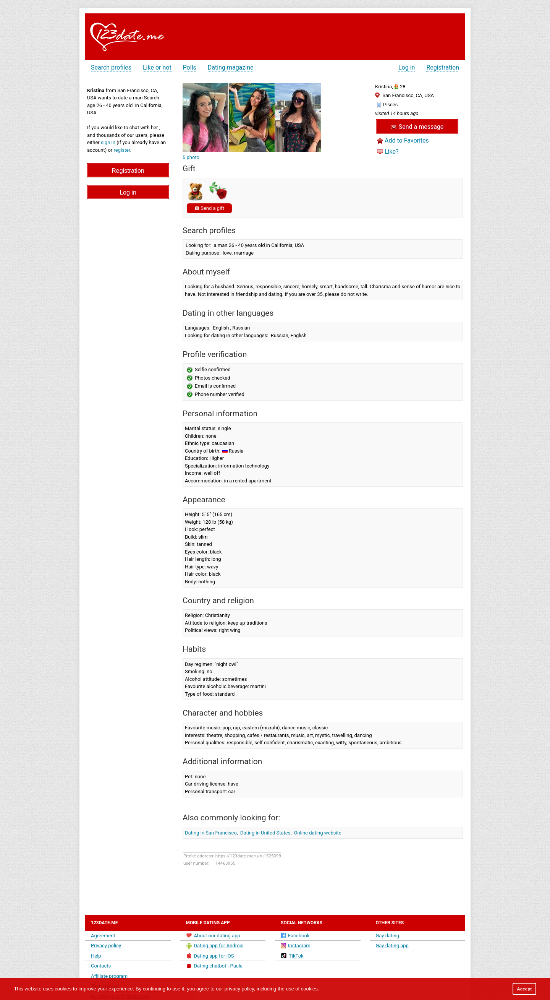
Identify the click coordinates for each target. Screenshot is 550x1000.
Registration (442, 67)
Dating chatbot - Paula (214, 966)
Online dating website (317, 833)
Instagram (296, 945)
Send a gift (209, 208)
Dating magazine (231, 67)
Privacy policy (106, 945)
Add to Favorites (407, 140)
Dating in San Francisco (211, 833)
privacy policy (239, 989)
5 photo (191, 157)
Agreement (103, 935)
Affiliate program (109, 976)
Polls (189, 67)
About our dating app (213, 935)
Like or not (157, 67)
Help (96, 956)
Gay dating (388, 935)
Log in (406, 67)
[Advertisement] (322, 34)
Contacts (101, 966)
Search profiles (111, 67)
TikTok (292, 956)
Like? (392, 151)
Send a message (417, 126)
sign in (108, 142)
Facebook (295, 935)
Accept (524, 988)
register (122, 150)
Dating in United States (265, 833)
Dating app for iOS (210, 956)
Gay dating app (392, 945)
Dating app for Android (215, 946)
